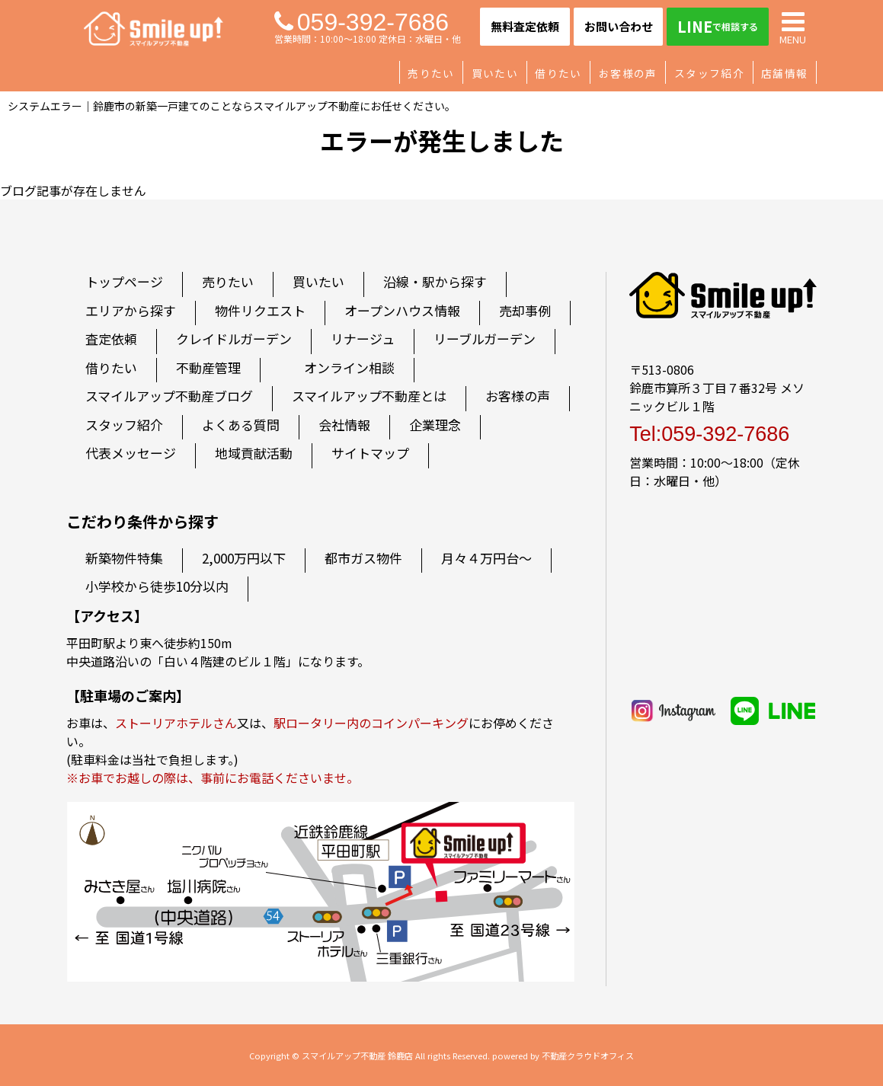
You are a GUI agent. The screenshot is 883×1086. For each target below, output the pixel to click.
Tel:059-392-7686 (709, 434)
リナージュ (363, 338)
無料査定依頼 (525, 26)
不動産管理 (208, 367)
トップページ (124, 281)
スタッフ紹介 (709, 73)
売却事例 (525, 310)
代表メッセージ (130, 452)
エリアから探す (130, 310)
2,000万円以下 (244, 557)
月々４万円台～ (486, 557)
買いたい (495, 73)
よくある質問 (241, 424)
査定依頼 (111, 338)
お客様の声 (628, 73)
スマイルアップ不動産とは (369, 395)
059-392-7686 (361, 22)
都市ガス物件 (363, 557)
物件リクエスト (260, 310)
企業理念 (435, 424)
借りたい (558, 73)
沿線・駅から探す (435, 281)
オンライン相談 (349, 367)
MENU (792, 26)
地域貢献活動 (254, 452)
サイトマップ (370, 452)
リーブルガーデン (485, 338)
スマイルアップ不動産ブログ (169, 395)
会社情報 (344, 424)
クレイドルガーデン (234, 338)
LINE (717, 26)
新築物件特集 (124, 557)
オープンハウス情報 (402, 310)
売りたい (431, 73)
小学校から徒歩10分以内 (157, 586)
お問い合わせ (618, 26)
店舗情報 (784, 73)
